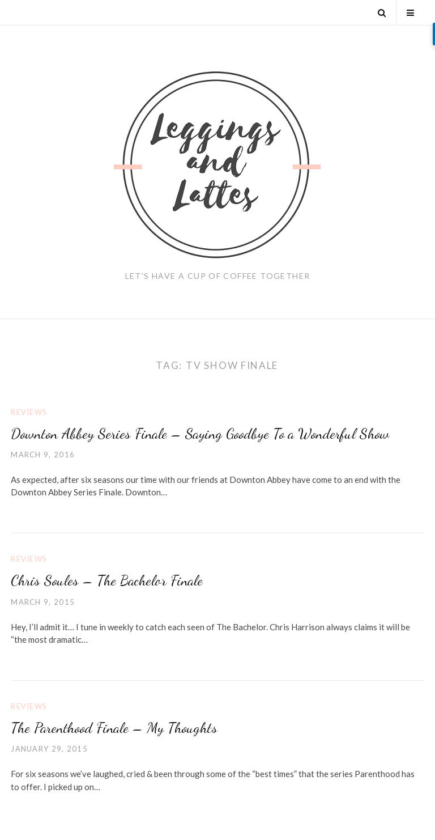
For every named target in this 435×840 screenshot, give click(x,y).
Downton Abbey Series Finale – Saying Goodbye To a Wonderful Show (200, 433)
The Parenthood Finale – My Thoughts (114, 727)
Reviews (29, 412)
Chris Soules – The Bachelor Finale (107, 580)
